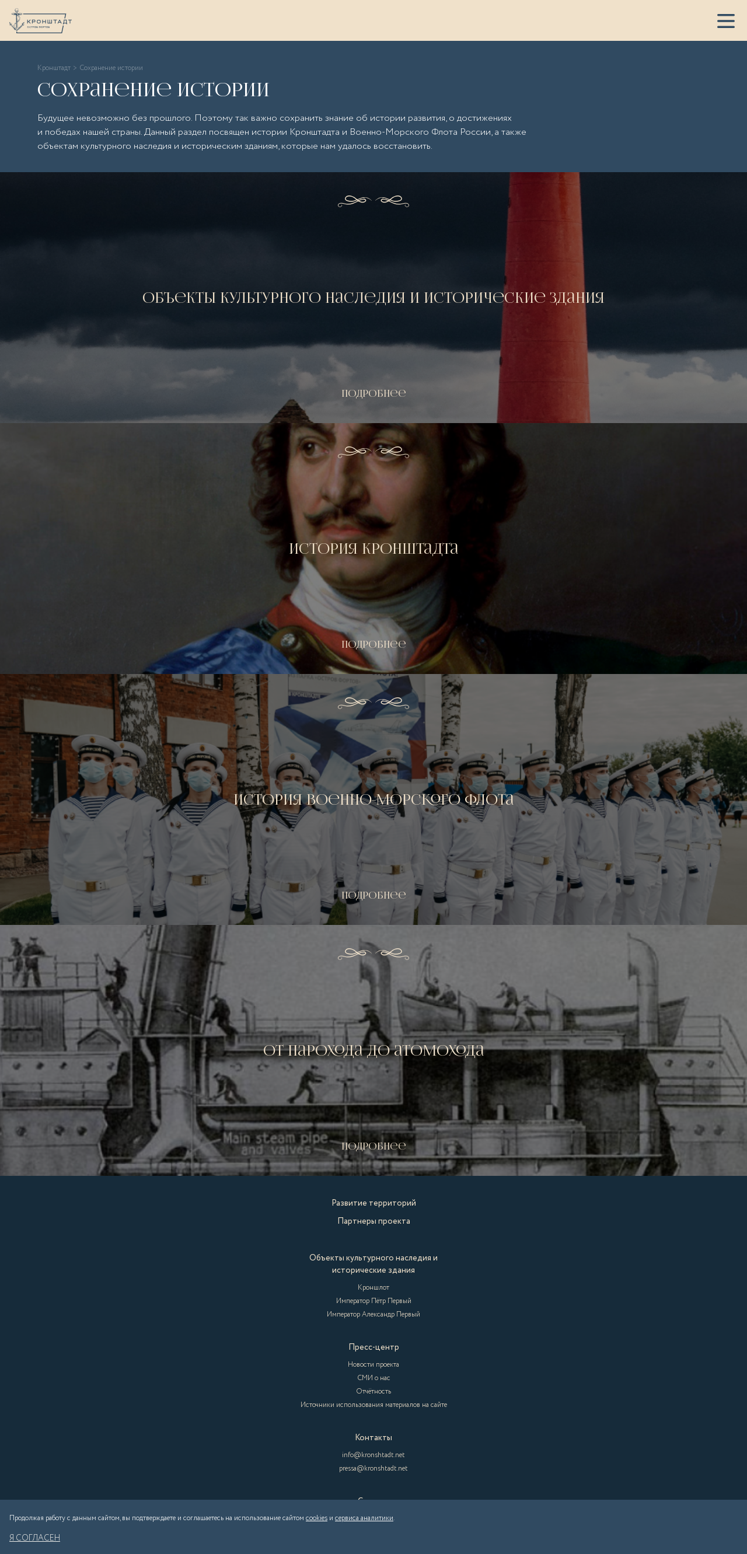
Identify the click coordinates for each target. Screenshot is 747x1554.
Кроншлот (373, 1288)
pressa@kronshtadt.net (373, 1468)
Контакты (373, 1438)
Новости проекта (373, 1365)
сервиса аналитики (364, 1518)
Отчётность (373, 1391)
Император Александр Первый (373, 1314)
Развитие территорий (373, 1203)
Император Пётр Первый (373, 1301)
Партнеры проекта (373, 1221)
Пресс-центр (373, 1347)
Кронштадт (54, 68)
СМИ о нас (373, 1378)
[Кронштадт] (40, 20)
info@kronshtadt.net (373, 1455)
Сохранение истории (111, 68)
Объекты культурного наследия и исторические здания (373, 1264)
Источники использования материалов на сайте (374, 1405)
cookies (316, 1518)
